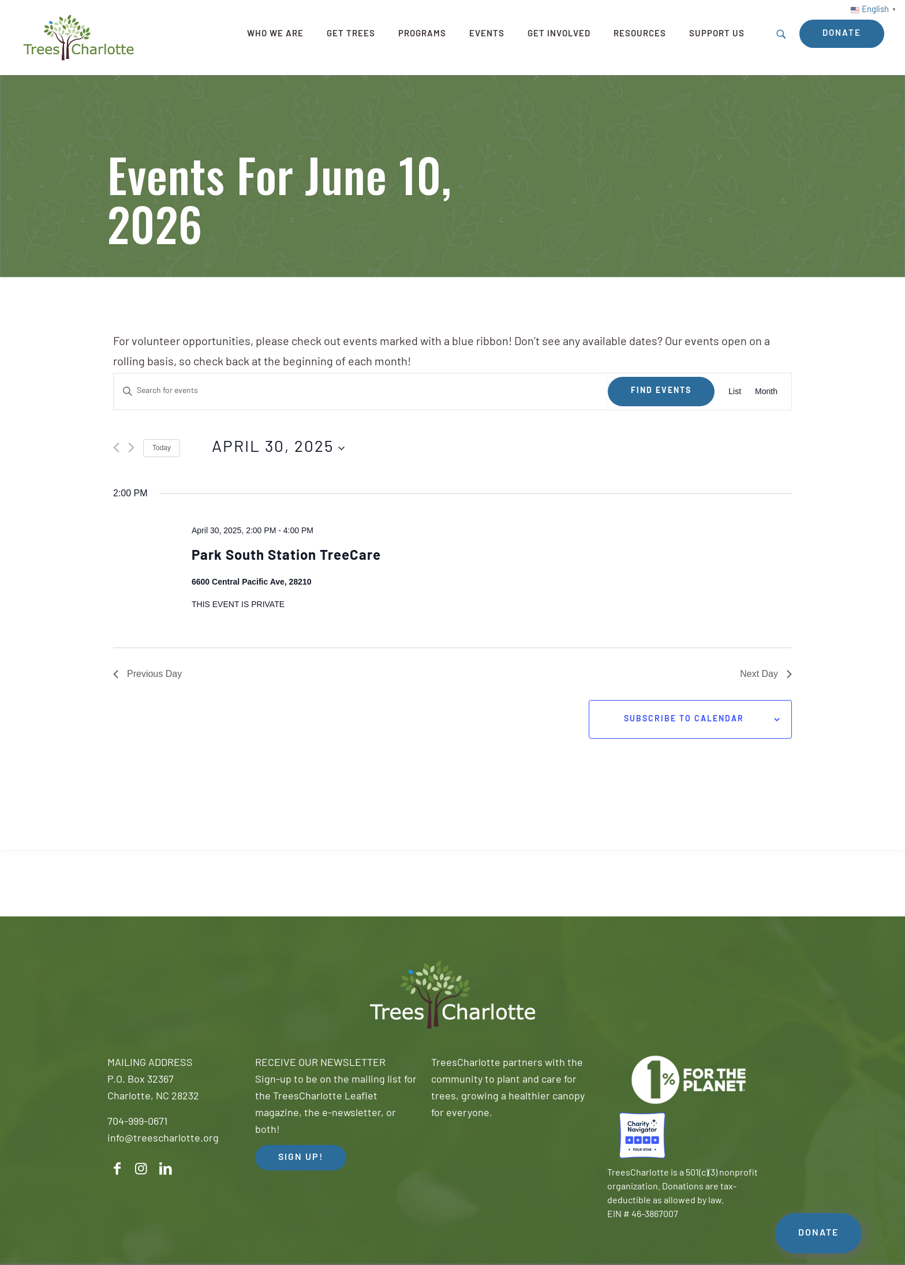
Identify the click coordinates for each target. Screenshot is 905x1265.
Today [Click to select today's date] (161, 448)
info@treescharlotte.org (163, 1138)
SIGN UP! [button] (300, 1157)
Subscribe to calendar (684, 719)
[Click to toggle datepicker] (278, 448)
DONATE (818, 1233)
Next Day (766, 674)
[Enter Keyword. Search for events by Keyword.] (361, 391)
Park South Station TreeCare (286, 556)
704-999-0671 (137, 1122)
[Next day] (131, 447)
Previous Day (147, 674)
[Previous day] (116, 447)
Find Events (661, 391)
